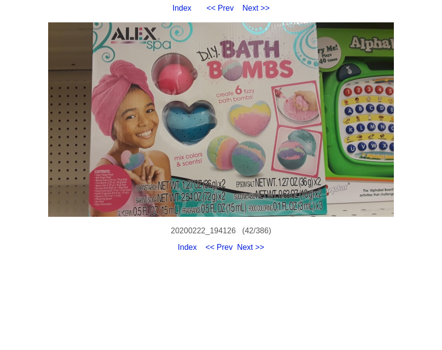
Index (181, 8)
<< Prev (220, 8)
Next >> (256, 8)
